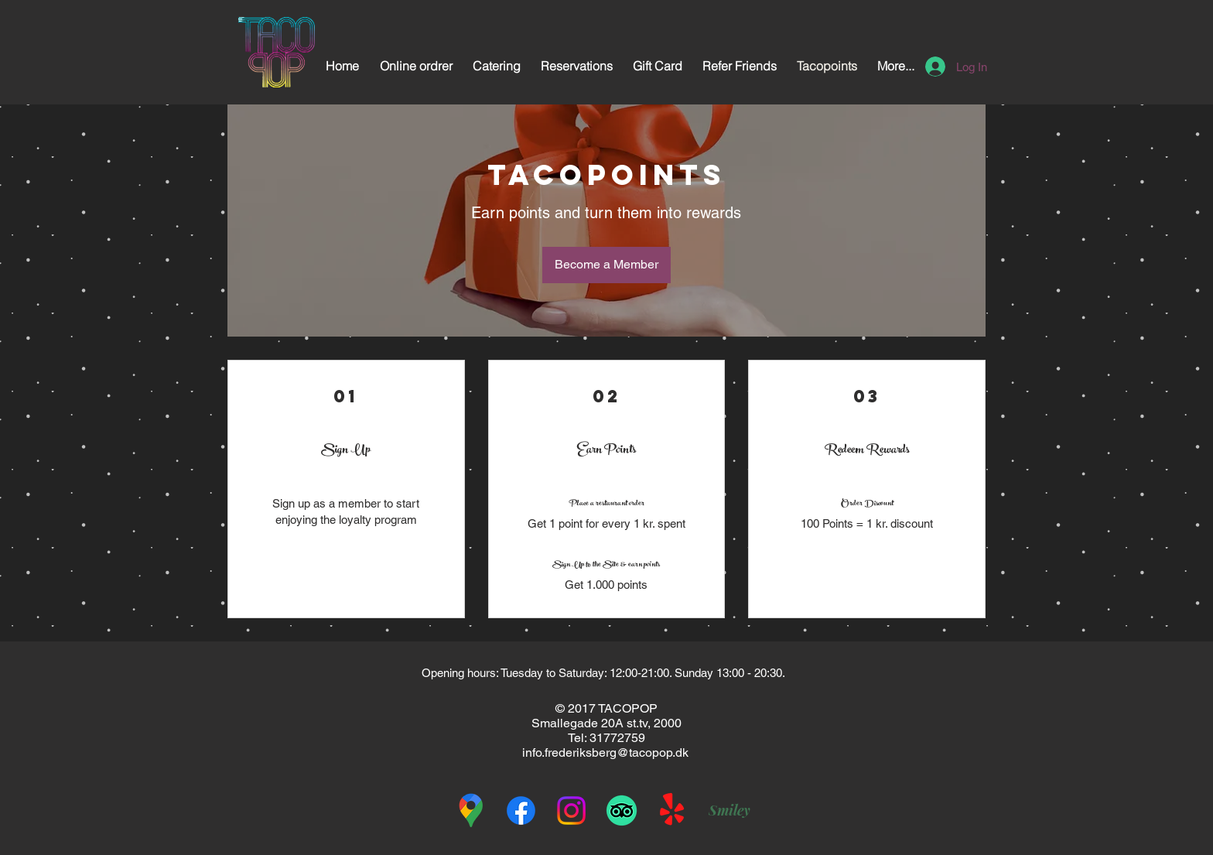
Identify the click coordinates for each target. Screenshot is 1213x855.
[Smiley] (729, 810)
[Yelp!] (672, 810)
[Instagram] (571, 810)
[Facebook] (521, 810)
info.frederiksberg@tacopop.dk (605, 752)
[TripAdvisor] (622, 810)
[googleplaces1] (471, 810)
